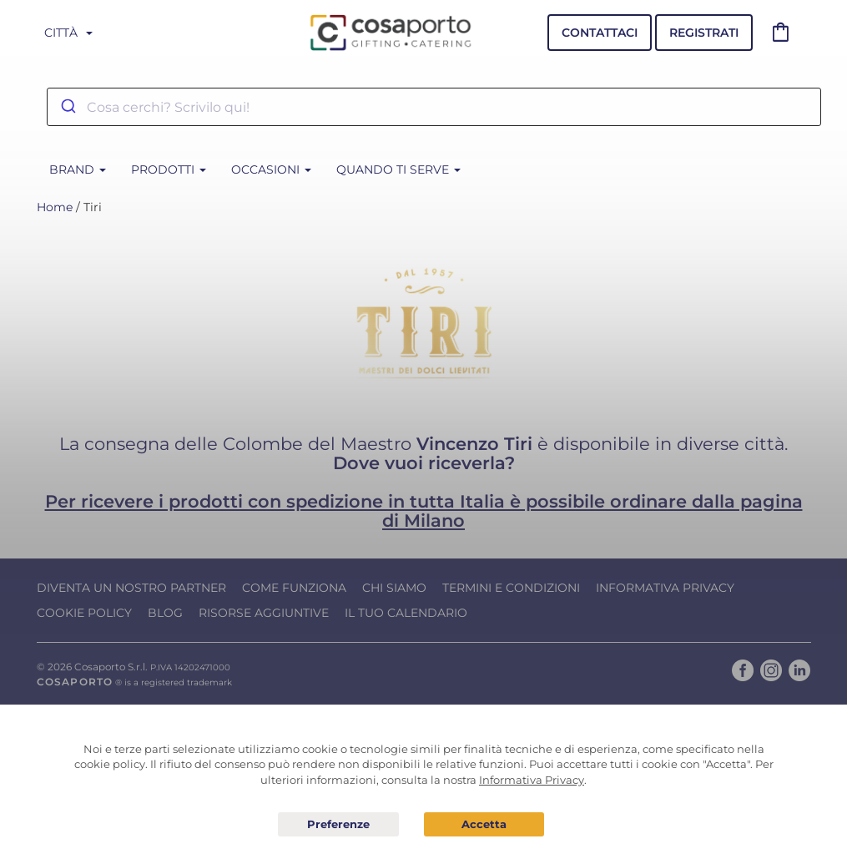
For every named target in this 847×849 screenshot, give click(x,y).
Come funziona (294, 587)
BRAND (77, 169)
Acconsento (484, 824)
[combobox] (434, 107)
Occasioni (271, 169)
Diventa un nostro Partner (131, 587)
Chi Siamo (394, 587)
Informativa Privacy (665, 587)
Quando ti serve (398, 169)
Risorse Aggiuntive (264, 612)
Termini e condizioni (511, 587)
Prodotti (168, 169)
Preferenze (338, 824)
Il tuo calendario (406, 612)
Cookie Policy (84, 612)
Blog (165, 612)
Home (55, 207)
